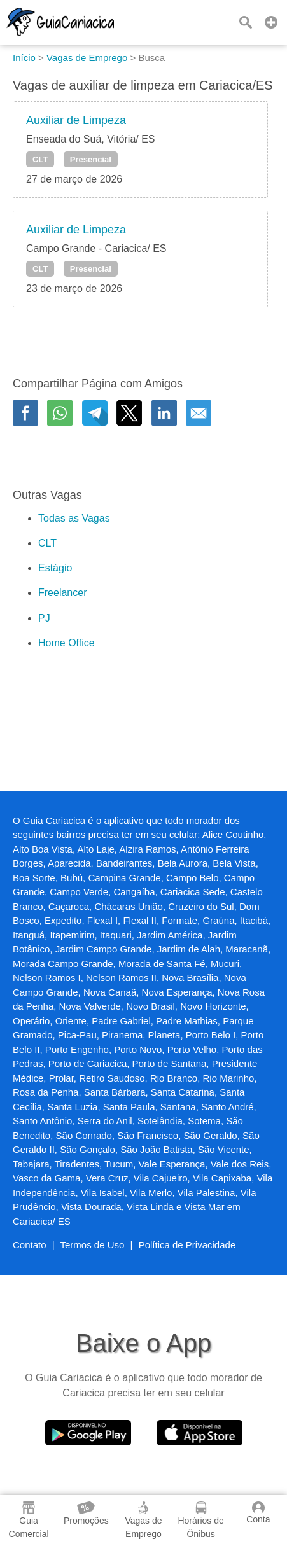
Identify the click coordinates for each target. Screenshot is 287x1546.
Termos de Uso (92, 1244)
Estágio (55, 567)
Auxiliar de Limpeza (76, 120)
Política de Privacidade (187, 1244)
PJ (44, 618)
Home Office (66, 642)
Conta (258, 1512)
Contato (29, 1244)
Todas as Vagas (74, 518)
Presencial (90, 159)
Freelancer (62, 592)
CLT (40, 159)
